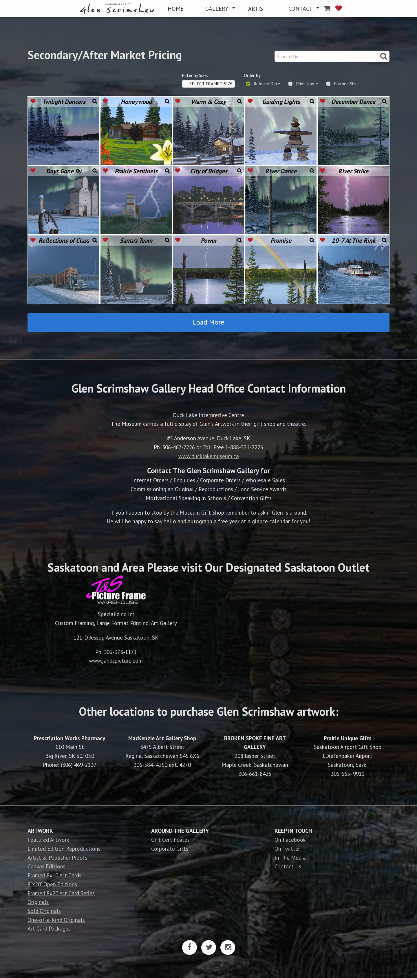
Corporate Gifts (169, 848)
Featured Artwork (48, 839)
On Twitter (287, 848)
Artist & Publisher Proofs (57, 857)
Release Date (267, 83)
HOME (176, 8)
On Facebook (290, 839)
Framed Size (346, 83)
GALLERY (216, 8)
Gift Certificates (170, 839)
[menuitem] (118, 9)
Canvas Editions (46, 866)
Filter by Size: (195, 75)
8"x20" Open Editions (52, 884)
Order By (252, 75)
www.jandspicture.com (116, 660)
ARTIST (257, 8)
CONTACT (300, 8)
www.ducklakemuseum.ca (208, 456)
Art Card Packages (49, 928)
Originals (38, 901)
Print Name (307, 83)
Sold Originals (44, 910)
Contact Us (288, 866)
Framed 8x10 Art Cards (54, 875)
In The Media (290, 857)
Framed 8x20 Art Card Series (61, 893)
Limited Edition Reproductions (64, 848)
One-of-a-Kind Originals (56, 919)
